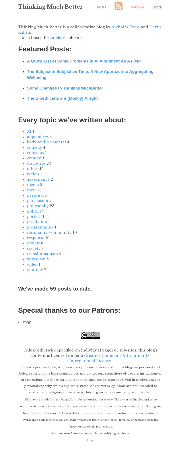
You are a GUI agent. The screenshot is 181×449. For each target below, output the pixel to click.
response (35, 238)
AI (29, 131)
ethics (33, 168)
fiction (33, 174)
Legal (90, 439)
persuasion (37, 200)
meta (32, 190)
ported (33, 216)
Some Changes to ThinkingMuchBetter (65, 88)
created (34, 158)
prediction (37, 222)
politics (34, 211)
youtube (35, 269)
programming (40, 227)
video (32, 264)
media (33, 184)
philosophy (38, 206)
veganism (36, 259)
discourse (36, 163)
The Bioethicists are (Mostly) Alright (62, 98)
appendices (38, 137)
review (33, 243)
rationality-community (49, 232)
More (158, 7)
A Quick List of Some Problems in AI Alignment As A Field (84, 61)
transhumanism (42, 254)
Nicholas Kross (125, 27)
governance (38, 179)
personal (35, 195)
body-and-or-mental (46, 142)
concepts (35, 152)
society (34, 248)
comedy (34, 147)
